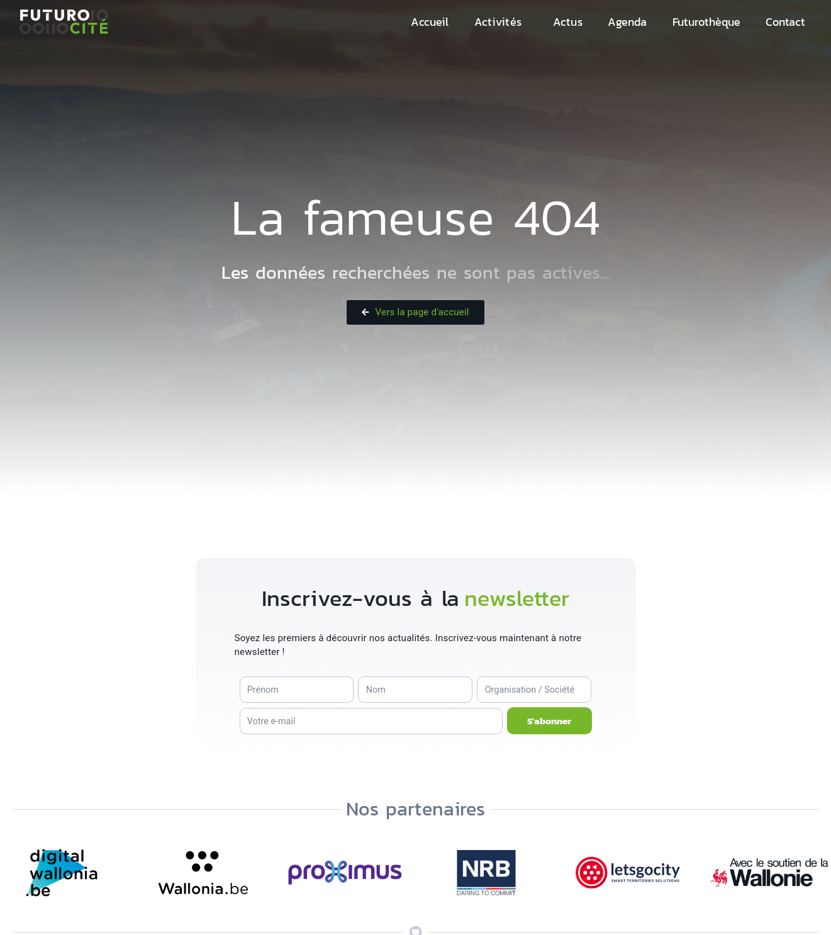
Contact (785, 22)
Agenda (627, 22)
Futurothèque (706, 22)
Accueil (430, 22)
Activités (497, 22)
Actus (568, 22)
